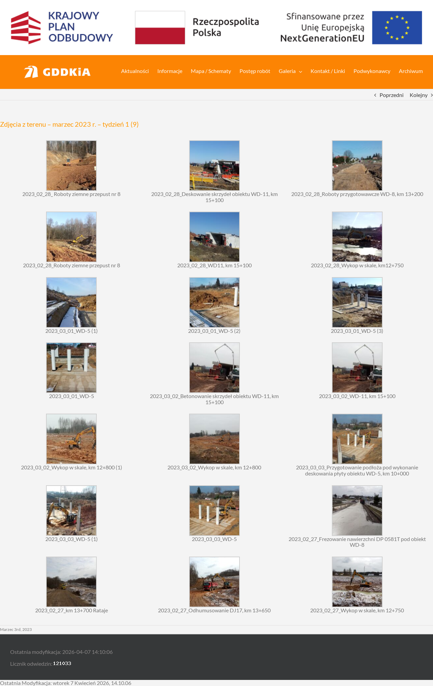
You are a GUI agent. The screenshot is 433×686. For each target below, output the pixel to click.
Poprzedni (392, 95)
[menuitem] (139, 70)
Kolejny (419, 95)
